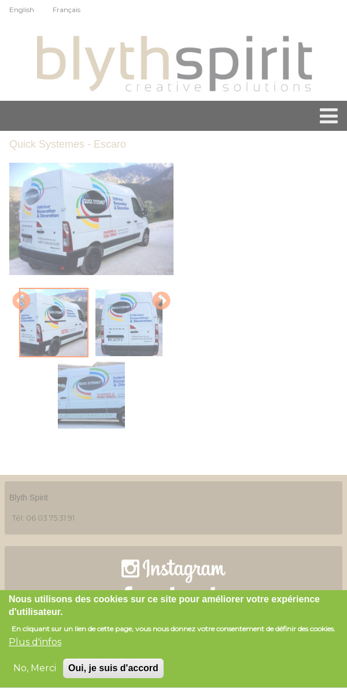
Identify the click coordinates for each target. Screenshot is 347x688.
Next (161, 302)
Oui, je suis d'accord (113, 670)
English (21, 9)
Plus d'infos (35, 643)
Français (66, 9)
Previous (21, 302)
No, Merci (34, 669)
